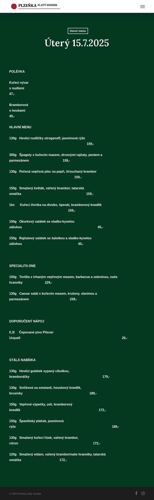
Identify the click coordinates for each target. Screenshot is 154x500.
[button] (142, 6)
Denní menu (78, 31)
